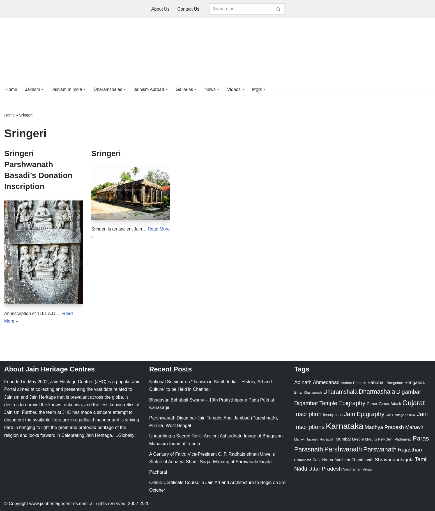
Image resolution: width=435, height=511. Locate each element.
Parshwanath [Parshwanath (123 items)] (343, 449)
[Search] (240, 9)
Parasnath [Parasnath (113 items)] (308, 449)
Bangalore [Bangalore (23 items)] (395, 383)
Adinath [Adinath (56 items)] (303, 383)
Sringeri (106, 153)
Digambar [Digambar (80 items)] (408, 392)
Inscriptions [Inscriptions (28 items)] (333, 415)
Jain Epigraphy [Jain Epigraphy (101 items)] (364, 414)
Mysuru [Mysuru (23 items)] (371, 439)
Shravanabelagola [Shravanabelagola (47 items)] (394, 460)
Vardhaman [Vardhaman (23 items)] (352, 469)
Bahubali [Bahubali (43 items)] (376, 383)
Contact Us (188, 9)
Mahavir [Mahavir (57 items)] (414, 428)
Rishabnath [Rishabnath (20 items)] (302, 460)
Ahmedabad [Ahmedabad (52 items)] (326, 383)
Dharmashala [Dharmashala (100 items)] (377, 392)
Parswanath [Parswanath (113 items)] (380, 449)
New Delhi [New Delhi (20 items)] (385, 440)
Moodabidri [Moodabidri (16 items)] (326, 439)
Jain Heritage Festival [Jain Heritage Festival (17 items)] (401, 415)
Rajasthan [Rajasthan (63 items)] (410, 450)
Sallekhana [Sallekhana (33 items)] (322, 460)
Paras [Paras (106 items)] (421, 438)
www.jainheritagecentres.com (58, 503)
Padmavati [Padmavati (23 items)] (403, 439)
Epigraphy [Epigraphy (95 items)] (351, 403)
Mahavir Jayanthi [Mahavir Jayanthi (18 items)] (306, 439)
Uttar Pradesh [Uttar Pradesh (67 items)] (325, 469)
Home (11, 89)
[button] (43, 89)
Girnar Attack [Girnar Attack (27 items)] (390, 404)
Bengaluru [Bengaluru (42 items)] (414, 382)
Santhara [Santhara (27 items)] (342, 460)
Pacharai (158, 472)
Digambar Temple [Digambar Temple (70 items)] (315, 404)
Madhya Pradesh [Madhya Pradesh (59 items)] (384, 428)
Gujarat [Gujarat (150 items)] (413, 403)
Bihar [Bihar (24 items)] (298, 393)
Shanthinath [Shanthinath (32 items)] (362, 460)
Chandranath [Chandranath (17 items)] (313, 393)
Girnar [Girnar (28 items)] (372, 404)
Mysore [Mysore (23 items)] (358, 439)
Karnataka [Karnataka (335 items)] (344, 426)
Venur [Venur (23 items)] (367, 469)
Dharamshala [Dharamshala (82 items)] (340, 392)
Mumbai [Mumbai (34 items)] (343, 439)
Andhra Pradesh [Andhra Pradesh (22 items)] (353, 383)
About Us (160, 9)
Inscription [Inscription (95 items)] (308, 414)
